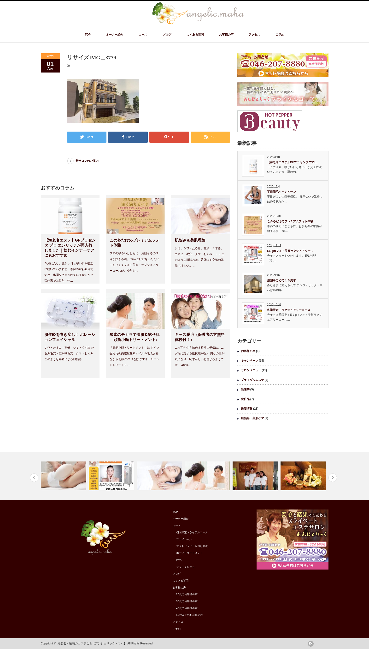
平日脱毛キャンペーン (281, 192)
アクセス (254, 34)
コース (143, 34)
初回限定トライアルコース (192, 532)
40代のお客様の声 (187, 608)
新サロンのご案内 (87, 161)
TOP (88, 34)
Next (332, 477)
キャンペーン (249, 360)
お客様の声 (226, 34)
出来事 (245, 389)
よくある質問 (195, 34)
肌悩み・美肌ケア (252, 418)
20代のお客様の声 (187, 594)
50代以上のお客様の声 (189, 614)
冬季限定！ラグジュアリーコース (288, 310)
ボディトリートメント (189, 553)
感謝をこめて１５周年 (281, 280)
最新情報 (246, 408)
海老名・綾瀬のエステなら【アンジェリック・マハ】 (92, 643)
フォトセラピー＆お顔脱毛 (192, 546)
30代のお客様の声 (187, 601)
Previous (34, 477)
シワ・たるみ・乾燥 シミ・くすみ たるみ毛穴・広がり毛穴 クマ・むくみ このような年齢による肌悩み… (69, 353)
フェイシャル (184, 539)
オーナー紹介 (114, 34)
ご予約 (279, 34)
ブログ (167, 34)
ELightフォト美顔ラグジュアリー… (290, 251)
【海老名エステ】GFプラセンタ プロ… (292, 162)
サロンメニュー (251, 370)
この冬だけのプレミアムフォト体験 (290, 221)
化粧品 (245, 399)
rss (311, 644)
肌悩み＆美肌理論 (190, 240)
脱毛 (179, 559)
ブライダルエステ (252, 380)
